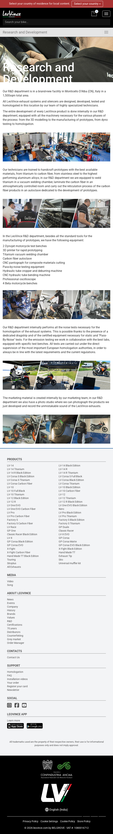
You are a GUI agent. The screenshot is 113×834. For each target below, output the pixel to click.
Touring (11, 559)
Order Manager (15, 642)
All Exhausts (14, 566)
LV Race (11, 527)
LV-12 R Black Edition (70, 501)
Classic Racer (66, 530)
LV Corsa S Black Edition (20, 476)
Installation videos (17, 679)
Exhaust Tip (65, 556)
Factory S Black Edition (71, 519)
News (10, 599)
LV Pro (11, 512)
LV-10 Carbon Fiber (69, 490)
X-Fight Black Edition (70, 548)
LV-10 (10, 487)
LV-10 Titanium (15, 494)
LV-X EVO (64, 534)
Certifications (14, 624)
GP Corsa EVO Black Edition (74, 545)
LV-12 (62, 494)
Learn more (13, 720)
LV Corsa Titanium (69, 483)
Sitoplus (11, 563)
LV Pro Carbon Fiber (18, 516)
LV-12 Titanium (67, 498)
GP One (11, 530)
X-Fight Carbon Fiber (18, 552)
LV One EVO (14, 505)
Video (10, 581)
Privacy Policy (30, 821)
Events (11, 603)
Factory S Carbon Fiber (20, 523)
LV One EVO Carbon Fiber (21, 508)
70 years (12, 628)
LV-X (9, 537)
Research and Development (25, 32)
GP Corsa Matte (68, 541)
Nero (61, 508)
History (11, 610)
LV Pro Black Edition (70, 512)
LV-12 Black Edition (18, 498)
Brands (11, 613)
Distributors (13, 632)
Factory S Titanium (69, 523)
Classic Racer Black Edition (22, 534)
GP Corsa (64, 537)
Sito (61, 559)
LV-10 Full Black (16, 490)
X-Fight (11, 548)
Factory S (12, 519)
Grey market (14, 639)
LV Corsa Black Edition (71, 480)
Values (11, 617)
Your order (13, 682)
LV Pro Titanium (68, 516)
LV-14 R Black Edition (19, 472)
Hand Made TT (67, 552)
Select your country (87, 3)
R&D (9, 621)
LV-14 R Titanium (68, 472)
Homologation (15, 671)
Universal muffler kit (70, 563)
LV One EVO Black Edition (73, 505)
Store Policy (83, 821)
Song (10, 585)
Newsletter (13, 689)
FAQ (9, 675)
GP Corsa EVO (15, 545)
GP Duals (64, 527)
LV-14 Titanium (15, 469)
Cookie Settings (49, 821)
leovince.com (40, 827)
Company (12, 606)
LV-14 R (63, 469)
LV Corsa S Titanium (18, 480)
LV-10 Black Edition (69, 487)
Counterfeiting (15, 635)
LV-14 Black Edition (69, 465)
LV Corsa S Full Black (70, 476)
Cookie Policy (67, 821)
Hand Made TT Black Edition (23, 556)
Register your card (17, 686)
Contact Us (13, 657)
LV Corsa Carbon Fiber (19, 483)
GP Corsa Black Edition (20, 541)
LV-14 (10, 465)
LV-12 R (11, 501)
